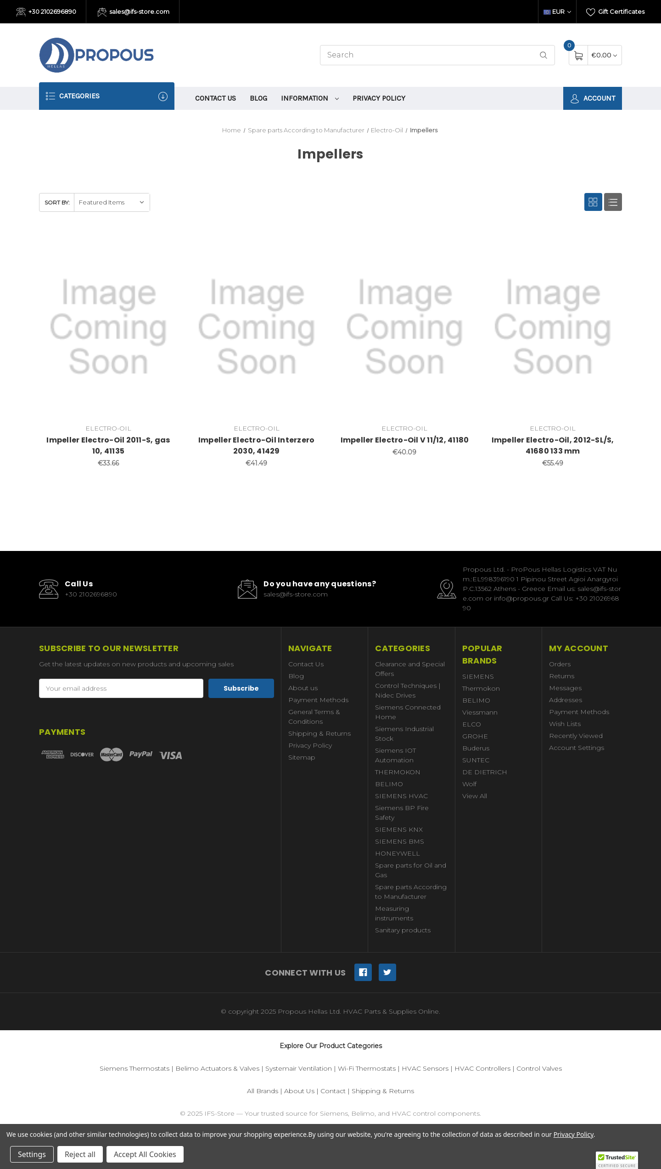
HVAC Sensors (425, 1068)
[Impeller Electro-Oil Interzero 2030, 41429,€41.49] (256, 327)
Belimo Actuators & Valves (217, 1068)
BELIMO (389, 784)
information (310, 98)
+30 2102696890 (46, 12)
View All (474, 796)
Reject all (80, 1154)
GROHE (475, 736)
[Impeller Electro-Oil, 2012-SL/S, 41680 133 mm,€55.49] (552, 327)
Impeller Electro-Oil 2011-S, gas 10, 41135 (108, 445)
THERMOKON (397, 772)
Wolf (469, 784)
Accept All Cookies (145, 1154)
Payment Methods (318, 700)
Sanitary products (403, 930)
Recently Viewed (576, 736)
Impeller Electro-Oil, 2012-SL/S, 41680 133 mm (553, 445)
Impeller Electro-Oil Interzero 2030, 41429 (256, 445)
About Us (299, 1091)
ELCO (471, 724)
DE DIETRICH (484, 772)
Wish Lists (565, 724)
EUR (557, 11)
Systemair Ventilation (298, 1068)
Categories (107, 96)
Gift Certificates (615, 12)
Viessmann (480, 712)
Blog (258, 98)
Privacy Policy (379, 98)
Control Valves (539, 1068)
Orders (560, 664)
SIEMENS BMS (399, 841)
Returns (561, 676)
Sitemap (301, 757)
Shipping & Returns (319, 733)
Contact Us (215, 98)
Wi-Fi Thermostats (367, 1068)
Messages (565, 688)
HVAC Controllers (482, 1068)
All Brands (262, 1091)
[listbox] (112, 202)
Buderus (475, 748)
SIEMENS (478, 676)
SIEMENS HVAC (401, 796)
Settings (32, 1154)
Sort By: (57, 202)
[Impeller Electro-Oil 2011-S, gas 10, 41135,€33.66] (108, 327)
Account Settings (576, 747)
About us (303, 688)
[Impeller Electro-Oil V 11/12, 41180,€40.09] (405, 327)
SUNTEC (475, 760)
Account (592, 98)
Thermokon (481, 688)
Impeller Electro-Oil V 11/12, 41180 (405, 440)
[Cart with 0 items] (604, 55)
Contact (333, 1091)
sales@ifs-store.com (134, 12)
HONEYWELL (397, 853)
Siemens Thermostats (134, 1068)
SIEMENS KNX (399, 829)
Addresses (565, 700)
